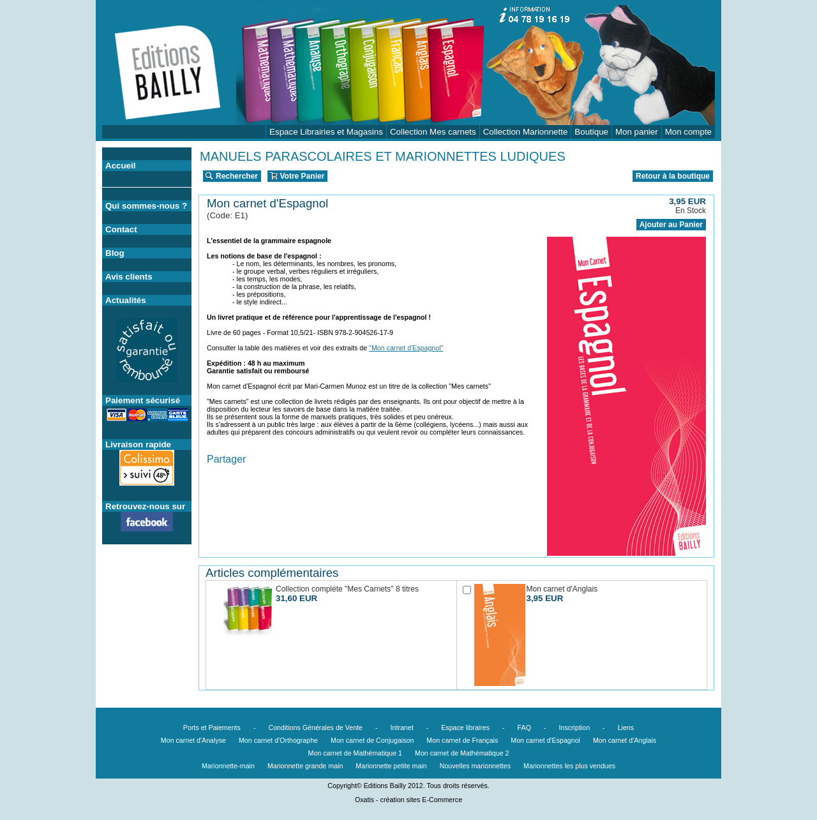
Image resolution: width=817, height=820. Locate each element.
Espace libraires (465, 727)
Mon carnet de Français (462, 740)
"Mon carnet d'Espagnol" (406, 348)
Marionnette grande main (305, 766)
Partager (226, 459)
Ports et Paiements (212, 727)
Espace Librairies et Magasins (326, 132)
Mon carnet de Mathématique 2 (462, 753)
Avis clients (129, 276)
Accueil (120, 165)
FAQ (524, 727)
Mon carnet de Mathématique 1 (355, 753)
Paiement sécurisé (142, 400)
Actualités (125, 300)
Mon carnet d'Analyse (193, 740)
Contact (121, 229)
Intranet (402, 727)
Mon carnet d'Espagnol (545, 740)
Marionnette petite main (391, 766)
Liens (626, 727)
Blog (114, 253)
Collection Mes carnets (433, 132)
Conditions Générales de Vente (315, 727)
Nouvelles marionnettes (475, 766)
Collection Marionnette (525, 132)
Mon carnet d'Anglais (624, 740)
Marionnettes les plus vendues (569, 766)
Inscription (574, 727)
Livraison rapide (138, 444)
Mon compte (688, 132)
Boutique (591, 132)
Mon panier (636, 132)
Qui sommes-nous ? (146, 206)
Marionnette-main (228, 766)
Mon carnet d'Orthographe (278, 740)
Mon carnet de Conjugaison (372, 740)
